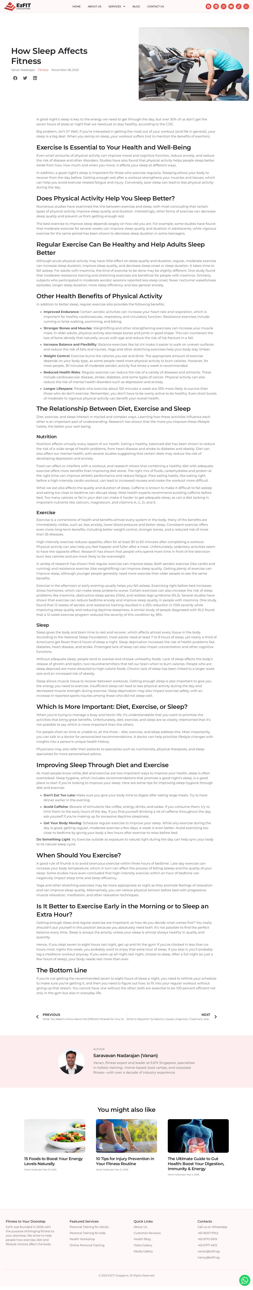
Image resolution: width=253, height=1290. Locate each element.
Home (76, 6)
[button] (15, 78)
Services (117, 6)
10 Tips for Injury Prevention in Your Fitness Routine (125, 1161)
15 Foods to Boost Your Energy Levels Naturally (53, 1161)
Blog (136, 6)
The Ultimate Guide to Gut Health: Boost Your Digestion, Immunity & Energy (196, 1163)
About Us (94, 6)
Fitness (43, 70)
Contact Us (155, 6)
